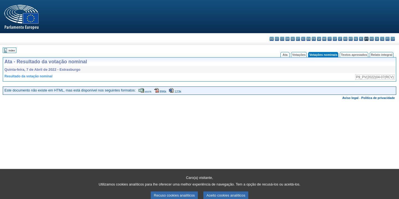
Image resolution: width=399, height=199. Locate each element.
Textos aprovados (354, 54)
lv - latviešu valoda (335, 39)
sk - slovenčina (377, 39)
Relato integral (381, 54)
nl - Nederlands (356, 39)
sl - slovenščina (382, 39)
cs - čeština (282, 39)
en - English (308, 39)
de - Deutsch (293, 39)
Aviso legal (350, 98)
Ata (285, 54)
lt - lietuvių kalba (340, 39)
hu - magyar (345, 39)
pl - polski (361, 39)
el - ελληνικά (303, 39)
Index (12, 50)
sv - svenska (393, 39)
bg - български (272, 39)
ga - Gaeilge (319, 39)
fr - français (314, 39)
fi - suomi (387, 39)
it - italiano (330, 39)
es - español (277, 39)
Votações (299, 54)
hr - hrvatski (324, 39)
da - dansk (287, 39)
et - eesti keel (298, 39)
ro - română (372, 39)
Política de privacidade (378, 98)
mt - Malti (351, 39)
